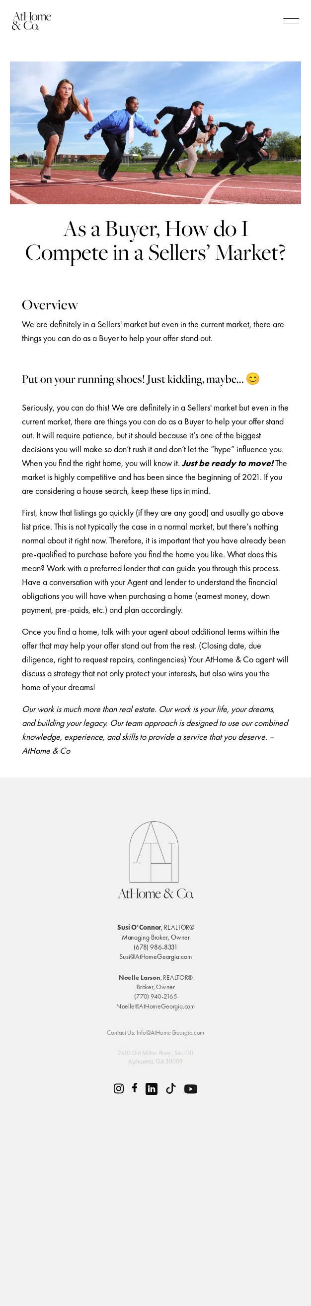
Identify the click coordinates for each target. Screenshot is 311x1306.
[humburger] (291, 20)
